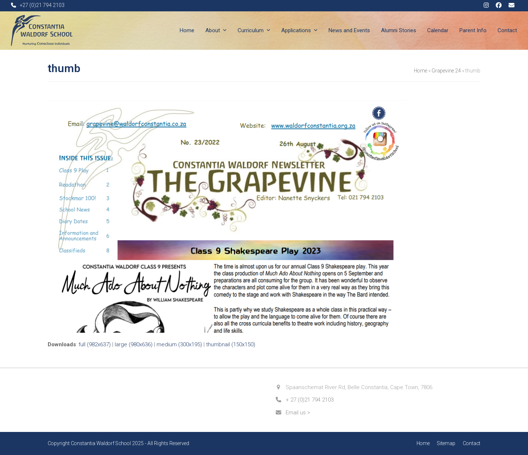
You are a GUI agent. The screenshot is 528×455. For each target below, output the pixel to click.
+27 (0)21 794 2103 (42, 5)
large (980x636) (134, 344)
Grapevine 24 (446, 71)
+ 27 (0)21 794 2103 (310, 399)
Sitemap (446, 443)
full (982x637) (94, 344)
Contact (471, 443)
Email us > (298, 412)
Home (420, 71)
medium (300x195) (179, 344)
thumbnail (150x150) (230, 344)
